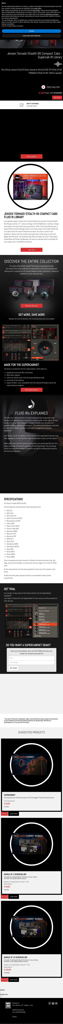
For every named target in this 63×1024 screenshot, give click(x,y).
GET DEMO (13, 668)
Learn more (13, 814)
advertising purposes (52, 14)
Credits (14, 1017)
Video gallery (53, 87)
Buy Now (57, 97)
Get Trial (31, 249)
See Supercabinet (31, 389)
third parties (36, 10)
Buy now (4, 814)
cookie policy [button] (37, 8)
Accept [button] (31, 31)
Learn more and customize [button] (31, 36)
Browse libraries (31, 305)
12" (1, 997)
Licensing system (32, 105)
